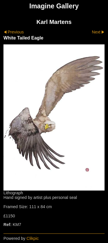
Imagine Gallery (54, 6)
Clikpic (32, 238)
